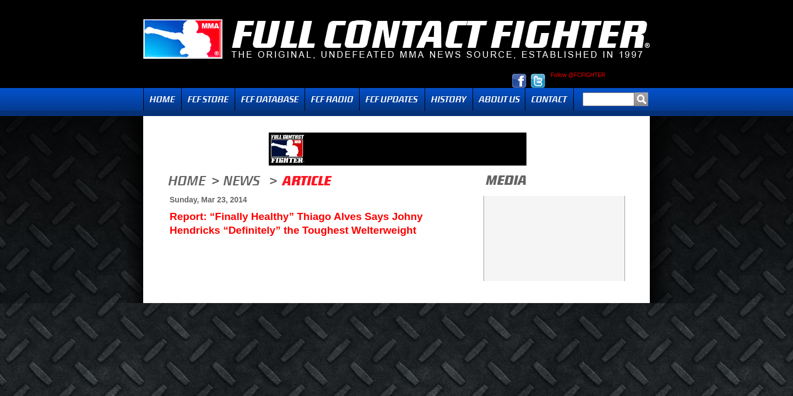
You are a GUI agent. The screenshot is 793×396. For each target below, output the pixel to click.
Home (162, 99)
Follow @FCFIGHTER (578, 75)
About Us (499, 99)
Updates (392, 99)
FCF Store (208, 99)
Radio (332, 99)
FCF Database (270, 99)
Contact (549, 99)
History (448, 99)
